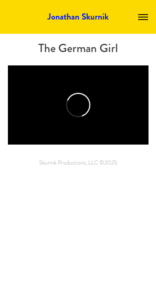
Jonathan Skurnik (78, 16)
